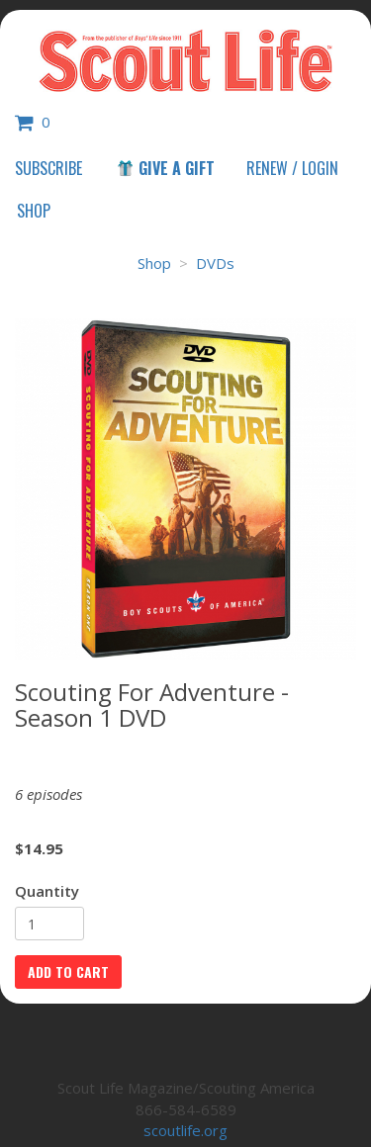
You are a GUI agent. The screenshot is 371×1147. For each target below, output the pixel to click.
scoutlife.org (185, 1130)
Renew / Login (292, 168)
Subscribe (48, 168)
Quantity (47, 891)
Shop (33, 210)
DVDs (215, 263)
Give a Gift (165, 168)
